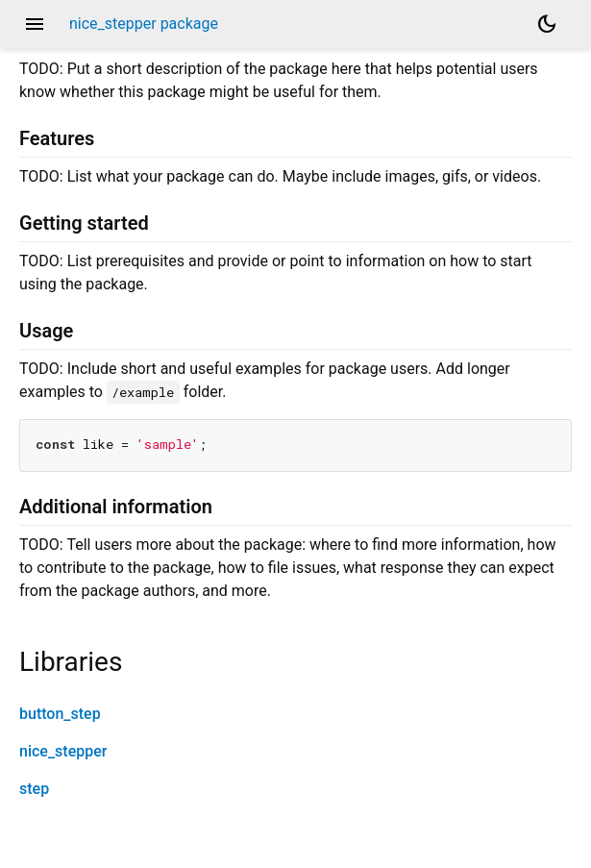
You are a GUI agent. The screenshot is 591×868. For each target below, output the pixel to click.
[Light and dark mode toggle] (546, 24)
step (34, 789)
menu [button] (34, 24)
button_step (60, 714)
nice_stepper (63, 751)
